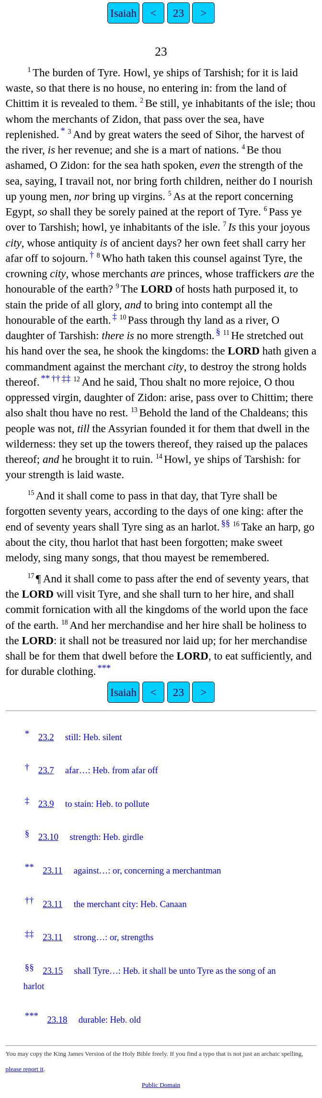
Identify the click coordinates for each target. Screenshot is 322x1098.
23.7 (46, 770)
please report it (25, 1069)
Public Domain (161, 1084)
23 (178, 13)
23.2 (46, 737)
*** (104, 668)
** (45, 378)
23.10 (48, 837)
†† (55, 378)
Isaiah (123, 13)
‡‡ (66, 378)
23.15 (53, 971)
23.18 (57, 1020)
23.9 (46, 804)
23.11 (52, 870)
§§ (225, 523)
